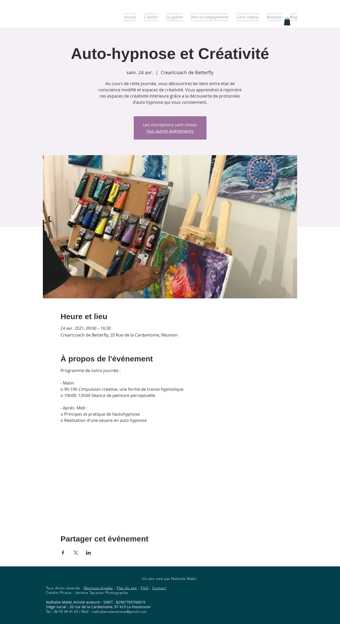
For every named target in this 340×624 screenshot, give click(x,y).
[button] (287, 21)
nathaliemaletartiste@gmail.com (119, 611)
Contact (159, 588)
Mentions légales (98, 588)
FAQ (144, 588)
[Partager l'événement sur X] (75, 553)
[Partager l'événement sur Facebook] (63, 553)
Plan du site (127, 588)
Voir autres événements (170, 131)
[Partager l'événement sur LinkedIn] (88, 553)
